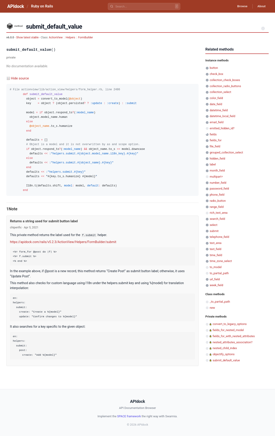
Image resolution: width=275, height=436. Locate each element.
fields (213, 134)
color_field (216, 98)
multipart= (216, 176)
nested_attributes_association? (232, 342)
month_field (217, 170)
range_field (217, 207)
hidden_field (217, 158)
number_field (218, 182)
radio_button (218, 200)
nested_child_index (225, 348)
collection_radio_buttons (225, 86)
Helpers (70, 37)
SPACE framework (129, 416)
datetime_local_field (222, 116)
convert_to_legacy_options (230, 324)
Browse (240, 6)
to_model (216, 267)
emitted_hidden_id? (222, 128)
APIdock (15, 6)
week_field (216, 285)
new (212, 307)
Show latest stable (27, 37)
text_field (215, 249)
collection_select (220, 92)
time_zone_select (221, 261)
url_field (215, 279)
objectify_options (224, 354)
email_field (216, 122)
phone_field (217, 194)
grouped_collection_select (226, 152)
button (214, 68)
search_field (217, 218)
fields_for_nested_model (228, 330)
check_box (216, 74)
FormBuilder (85, 37)
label (213, 164)
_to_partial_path (220, 301)
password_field (219, 188)
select (213, 225)
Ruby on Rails (42, 6)
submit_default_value (226, 360)
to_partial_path (219, 273)
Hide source (20, 78)
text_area (215, 243)
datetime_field (219, 110)
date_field (216, 104)
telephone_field (219, 237)
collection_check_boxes (225, 80)
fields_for (215, 140)
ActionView (56, 37)
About (260, 6)
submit (214, 231)
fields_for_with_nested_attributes (234, 336)
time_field (216, 255)
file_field (215, 146)
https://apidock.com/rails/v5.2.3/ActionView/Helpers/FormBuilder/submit (63, 242)
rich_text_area (219, 212)
